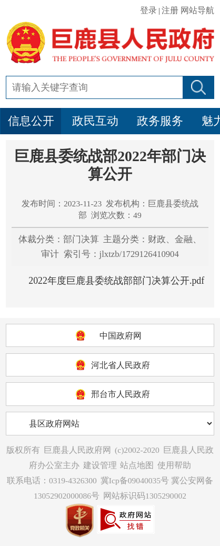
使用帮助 (174, 465)
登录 (148, 10)
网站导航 (197, 10)
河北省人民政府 (120, 365)
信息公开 (31, 120)
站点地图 (137, 465)
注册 (170, 10)
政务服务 (160, 120)
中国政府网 (120, 335)
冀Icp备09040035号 (135, 480)
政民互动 (95, 120)
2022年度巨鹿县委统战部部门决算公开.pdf (116, 280)
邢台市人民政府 (120, 394)
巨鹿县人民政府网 (77, 449)
